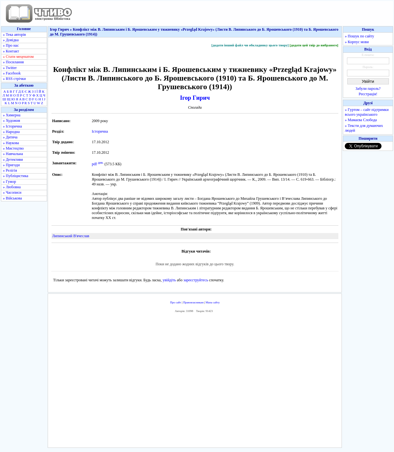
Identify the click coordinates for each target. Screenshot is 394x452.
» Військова (12, 198)
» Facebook (12, 73)
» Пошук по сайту (359, 36)
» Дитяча (10, 137)
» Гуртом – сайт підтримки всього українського (367, 112)
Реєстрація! (368, 94)
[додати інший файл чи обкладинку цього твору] (250, 45)
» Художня (11, 120)
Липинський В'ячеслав (70, 236)
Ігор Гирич (195, 97)
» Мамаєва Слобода (361, 120)
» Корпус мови (357, 42)
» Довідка (11, 40)
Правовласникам (193, 302)
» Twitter (10, 68)
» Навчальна (13, 154)
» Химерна (11, 115)
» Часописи (12, 192)
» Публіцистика (15, 176)
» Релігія (10, 170)
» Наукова (11, 143)
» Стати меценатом (18, 56)
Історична (100, 131)
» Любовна (12, 187)
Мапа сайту (213, 302)
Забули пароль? (368, 88)
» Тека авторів (14, 34)
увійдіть (169, 280)
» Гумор (9, 181)
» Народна (11, 131)
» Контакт (11, 51)
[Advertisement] (195, 382)
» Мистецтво (13, 148)
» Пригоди (11, 165)
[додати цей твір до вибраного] (313, 45)
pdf (94, 164)
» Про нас (11, 45)
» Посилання (13, 62)
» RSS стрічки (14, 78)
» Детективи (13, 159)
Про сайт (175, 302)
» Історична (12, 126)
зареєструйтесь (195, 280)
